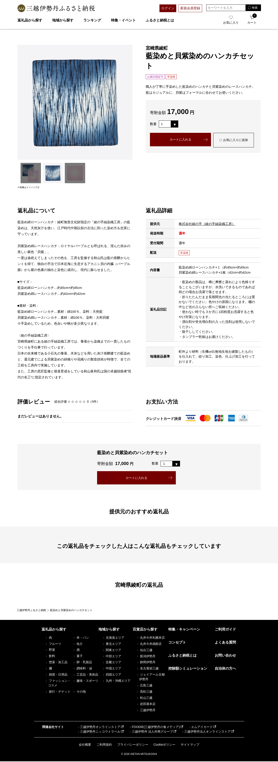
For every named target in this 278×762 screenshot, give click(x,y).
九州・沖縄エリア (116, 681)
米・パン (81, 638)
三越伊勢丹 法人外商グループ (151, 732)
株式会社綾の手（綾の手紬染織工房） (207, 224)
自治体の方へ (225, 669)
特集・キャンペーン (184, 630)
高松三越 (144, 692)
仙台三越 (144, 650)
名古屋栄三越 (147, 669)
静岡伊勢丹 (145, 663)
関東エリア (111, 650)
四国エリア (111, 675)
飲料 (50, 656)
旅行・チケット (58, 692)
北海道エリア (113, 638)
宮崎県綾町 (157, 48)
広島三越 (144, 686)
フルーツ (53, 644)
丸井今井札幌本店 (150, 638)
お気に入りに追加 (233, 141)
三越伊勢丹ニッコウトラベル (99, 732)
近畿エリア (111, 663)
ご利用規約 (104, 745)
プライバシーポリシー (132, 745)
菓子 (78, 656)
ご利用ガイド (225, 630)
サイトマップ (190, 745)
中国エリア (111, 669)
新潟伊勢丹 (145, 656)
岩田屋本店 (145, 704)
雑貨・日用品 (56, 675)
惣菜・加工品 (56, 663)
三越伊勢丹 (145, 710)
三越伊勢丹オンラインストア (99, 727)
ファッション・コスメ (58, 684)
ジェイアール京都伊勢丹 (150, 677)
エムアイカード (200, 727)
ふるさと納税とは (160, 20)
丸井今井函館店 (149, 644)
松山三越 (144, 698)
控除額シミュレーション (187, 669)
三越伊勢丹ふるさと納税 (31, 610)
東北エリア (111, 644)
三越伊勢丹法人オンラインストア (206, 732)
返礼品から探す (29, 20)
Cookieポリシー (164, 745)
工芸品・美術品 (85, 675)
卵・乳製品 (82, 663)
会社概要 (85, 745)
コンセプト (177, 643)
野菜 (50, 650)
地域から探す (62, 20)
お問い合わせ (225, 656)
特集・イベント (123, 20)
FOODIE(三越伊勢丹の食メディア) (154, 727)
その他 (79, 692)
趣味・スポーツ (85, 681)
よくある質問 (225, 643)
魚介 (78, 644)
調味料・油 (82, 669)
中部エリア (111, 656)
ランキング (92, 20)
